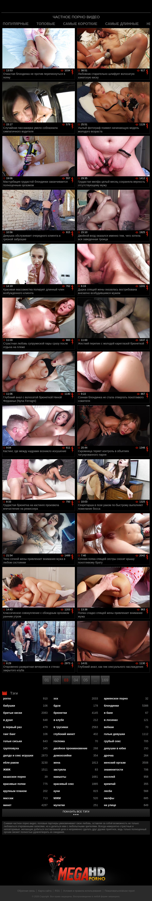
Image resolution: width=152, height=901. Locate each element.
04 (76, 680)
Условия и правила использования (82, 890)
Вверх (146, 893)
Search (145, 6)
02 (56, 680)
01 (47, 680)
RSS (57, 890)
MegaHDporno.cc (84, 6)
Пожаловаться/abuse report (120, 890)
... (95, 680)
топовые (46, 24)
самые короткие (80, 24)
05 (85, 680)
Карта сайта (44, 890)
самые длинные (122, 24)
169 (105, 680)
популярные (16, 24)
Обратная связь (26, 890)
